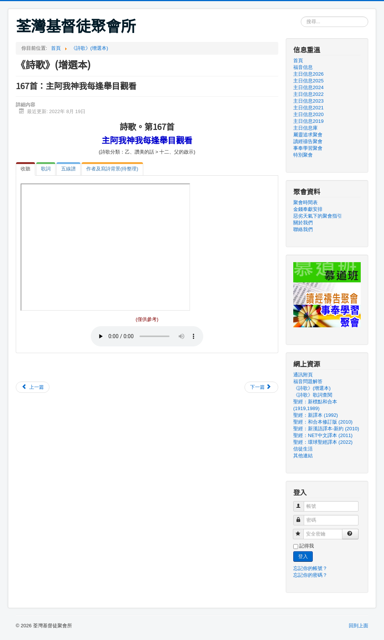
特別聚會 (303, 155)
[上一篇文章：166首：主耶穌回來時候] (33, 387)
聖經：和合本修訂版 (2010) (322, 422)
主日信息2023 (308, 101)
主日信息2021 (308, 107)
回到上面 (358, 625)
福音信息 (303, 67)
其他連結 (303, 455)
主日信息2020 (308, 114)
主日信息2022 (308, 94)
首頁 (298, 60)
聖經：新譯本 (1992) (315, 415)
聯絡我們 (303, 229)
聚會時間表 (305, 202)
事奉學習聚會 (307, 148)
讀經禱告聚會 (307, 141)
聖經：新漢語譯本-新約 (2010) (326, 428)
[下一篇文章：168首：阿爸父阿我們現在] (261, 387)
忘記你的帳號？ (310, 568)
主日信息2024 (308, 87)
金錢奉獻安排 (307, 209)
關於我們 (303, 222)
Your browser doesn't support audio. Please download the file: (147, 336)
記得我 (306, 546)
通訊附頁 (303, 374)
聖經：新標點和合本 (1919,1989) (315, 405)
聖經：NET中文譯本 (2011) (322, 435)
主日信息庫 (305, 128)
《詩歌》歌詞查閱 (312, 395)
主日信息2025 (308, 81)
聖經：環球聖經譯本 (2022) (322, 442)
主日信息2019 (308, 121)
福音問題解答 (307, 381)
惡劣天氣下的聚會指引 (317, 216)
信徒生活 (303, 449)
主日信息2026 (308, 74)
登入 (303, 556)
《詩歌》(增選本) (312, 388)
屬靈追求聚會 (307, 134)
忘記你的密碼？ (310, 575)
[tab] (25, 169)
